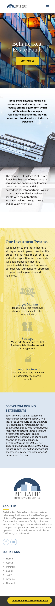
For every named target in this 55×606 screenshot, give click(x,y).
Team (9, 575)
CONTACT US (27, 61)
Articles (10, 579)
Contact (10, 583)
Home (9, 558)
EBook (9, 570)
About (9, 562)
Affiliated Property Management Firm (30, 600)
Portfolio (11, 566)
